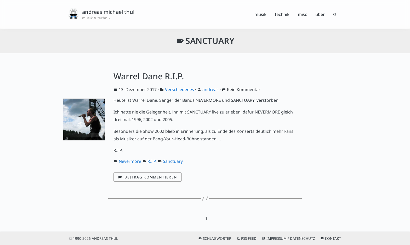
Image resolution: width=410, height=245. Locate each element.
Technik (282, 14)
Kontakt (333, 238)
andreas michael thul (108, 11)
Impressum (276, 238)
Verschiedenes (179, 89)
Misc (302, 14)
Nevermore (130, 161)
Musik (260, 14)
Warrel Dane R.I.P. (148, 76)
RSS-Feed (249, 238)
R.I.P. (152, 161)
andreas (210, 89)
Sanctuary (173, 161)
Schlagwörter (217, 238)
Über (320, 14)
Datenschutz (302, 238)
